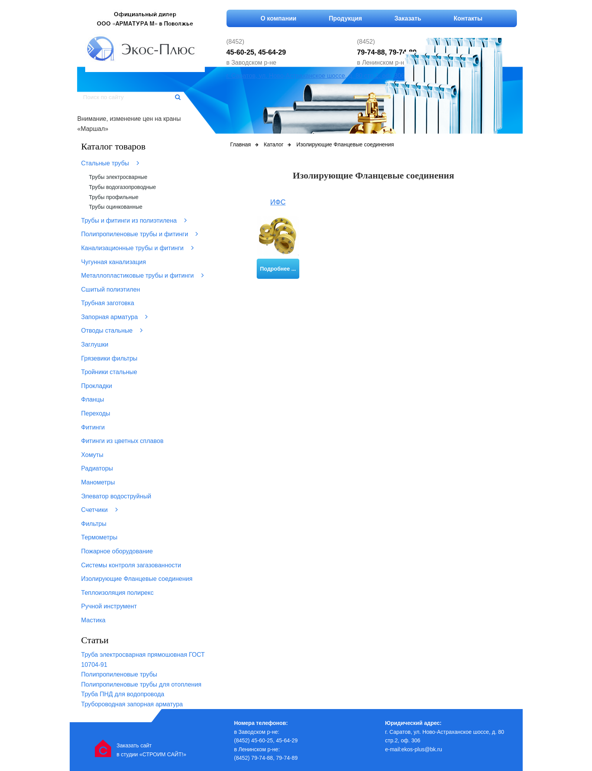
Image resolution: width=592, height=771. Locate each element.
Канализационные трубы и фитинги (137, 247)
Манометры (98, 482)
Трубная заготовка (107, 303)
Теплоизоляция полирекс (117, 592)
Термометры (99, 537)
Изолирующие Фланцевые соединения (137, 578)
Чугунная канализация (113, 262)
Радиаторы (97, 468)
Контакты (469, 18)
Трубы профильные (114, 197)
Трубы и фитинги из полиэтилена (134, 220)
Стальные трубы (110, 163)
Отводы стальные (111, 330)
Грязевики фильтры (109, 358)
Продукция (345, 18)
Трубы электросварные (118, 177)
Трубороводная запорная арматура (132, 704)
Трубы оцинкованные (115, 207)
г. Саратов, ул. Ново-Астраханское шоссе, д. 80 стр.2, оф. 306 (316, 75)
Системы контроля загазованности (131, 565)
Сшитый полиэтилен (110, 289)
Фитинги (93, 427)
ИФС (278, 202)
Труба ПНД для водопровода (123, 694)
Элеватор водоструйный (116, 496)
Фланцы (92, 399)
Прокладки (96, 386)
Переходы (95, 413)
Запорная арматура (114, 316)
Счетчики (99, 509)
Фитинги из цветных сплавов (122, 441)
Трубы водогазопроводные (122, 187)
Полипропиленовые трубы (119, 674)
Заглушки (94, 344)
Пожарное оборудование (117, 551)
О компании (277, 18)
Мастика (93, 620)
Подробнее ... (278, 269)
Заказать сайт (134, 745)
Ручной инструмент (109, 606)
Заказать (408, 18)
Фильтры (93, 523)
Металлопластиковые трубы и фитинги (142, 275)
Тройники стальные (109, 372)
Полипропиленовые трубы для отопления (141, 684)
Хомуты (92, 455)
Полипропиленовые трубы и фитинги (139, 233)
